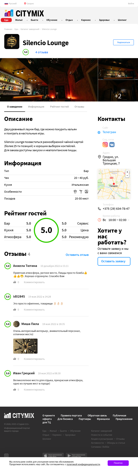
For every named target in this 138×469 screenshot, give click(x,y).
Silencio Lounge (49, 29)
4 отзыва (41, 52)
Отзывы (79, 106)
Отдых (46, 434)
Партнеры (85, 419)
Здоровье (70, 434)
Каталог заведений (30, 29)
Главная (8, 29)
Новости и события (101, 434)
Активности (97, 442)
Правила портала (71, 415)
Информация (36, 106)
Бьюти (63, 430)
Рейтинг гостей (59, 106)
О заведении (14, 106)
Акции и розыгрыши (102, 438)
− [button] (127, 175)
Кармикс (57, 434)
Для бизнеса (65, 419)
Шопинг (47, 438)
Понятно (118, 463)
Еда (16, 29)
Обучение (75, 430)
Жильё (53, 430)
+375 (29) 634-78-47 (116, 208)
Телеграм (109, 132)
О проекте (49, 415)
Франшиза (103, 419)
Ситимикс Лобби (100, 446)
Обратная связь (97, 415)
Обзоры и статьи (116, 442)
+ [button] (127, 172)
